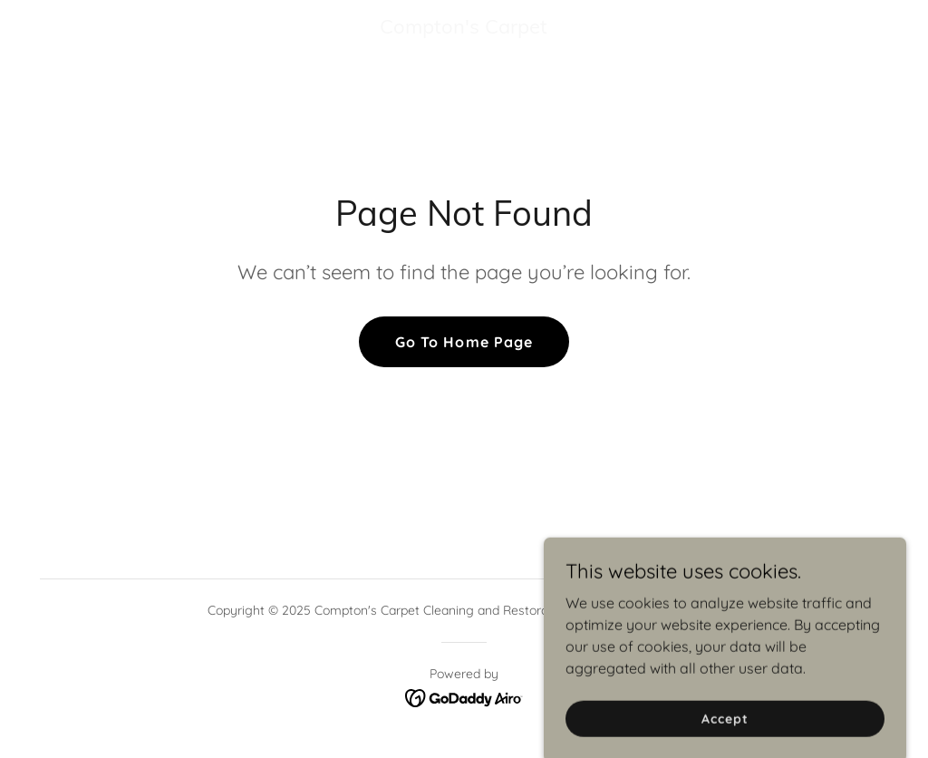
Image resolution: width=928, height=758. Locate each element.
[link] (464, 28)
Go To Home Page (463, 342)
